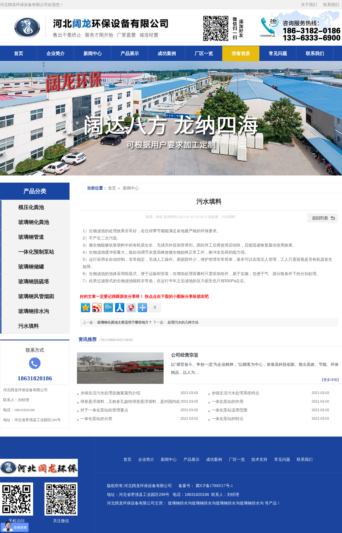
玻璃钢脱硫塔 (33, 281)
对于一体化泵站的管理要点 (104, 410)
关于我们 (309, 5)
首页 (18, 53)
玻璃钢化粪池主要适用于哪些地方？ (124, 322)
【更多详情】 (330, 380)
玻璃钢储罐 (31, 267)
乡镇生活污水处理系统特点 (235, 393)
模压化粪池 (31, 207)
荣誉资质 (241, 53)
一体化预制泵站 (36, 252)
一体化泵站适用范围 (229, 410)
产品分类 (34, 191)
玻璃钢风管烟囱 (36, 296)
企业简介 (55, 53)
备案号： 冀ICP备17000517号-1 (206, 486)
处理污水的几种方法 (183, 322)
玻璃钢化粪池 (33, 222)
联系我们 (331, 5)
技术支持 (259, 459)
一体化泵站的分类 (96, 419)
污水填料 (28, 326)
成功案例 (167, 53)
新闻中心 (93, 53)
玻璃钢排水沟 (33, 311)
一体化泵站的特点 (227, 419)
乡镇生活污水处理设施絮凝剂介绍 (110, 393)
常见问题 (278, 53)
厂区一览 (204, 53)
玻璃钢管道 (31, 237)
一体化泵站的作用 (227, 401)
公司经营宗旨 (184, 355)
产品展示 (130, 53)
